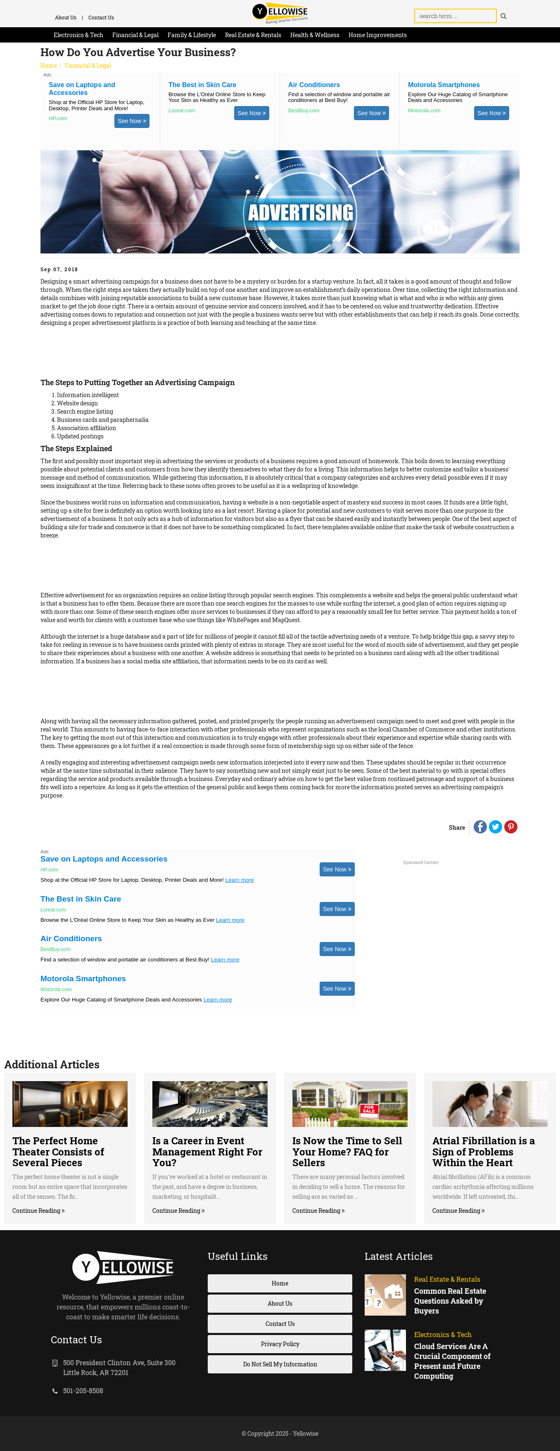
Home (48, 65)
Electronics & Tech (78, 35)
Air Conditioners (314, 84)
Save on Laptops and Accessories (104, 859)
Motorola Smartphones (444, 84)
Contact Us (101, 17)
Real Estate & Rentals (253, 35)
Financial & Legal (135, 35)
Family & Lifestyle (192, 35)
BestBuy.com (304, 110)
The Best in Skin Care (202, 84)
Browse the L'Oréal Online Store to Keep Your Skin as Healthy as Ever (216, 97)
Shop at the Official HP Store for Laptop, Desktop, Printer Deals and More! (97, 105)
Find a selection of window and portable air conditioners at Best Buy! (339, 97)
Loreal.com (181, 110)
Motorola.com (424, 110)
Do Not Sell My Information (280, 1364)
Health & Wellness (314, 35)
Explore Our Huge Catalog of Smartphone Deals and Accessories (458, 97)
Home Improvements (378, 35)
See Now (132, 121)
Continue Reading (37, 1210)
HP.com (58, 118)
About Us (65, 17)
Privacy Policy (280, 1344)
